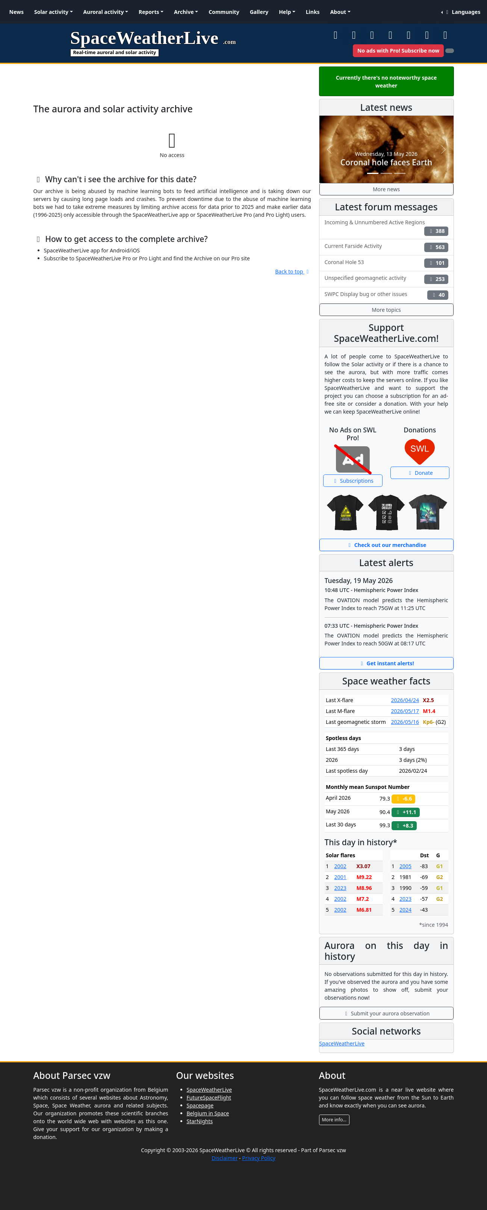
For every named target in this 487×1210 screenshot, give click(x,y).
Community (224, 11)
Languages (462, 11)
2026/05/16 (405, 721)
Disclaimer (224, 1158)
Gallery (259, 11)
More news (386, 189)
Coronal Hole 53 (386, 263)
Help (285, 11)
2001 (340, 877)
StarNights (200, 1121)
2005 (405, 866)
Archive (184, 11)
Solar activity (51, 11)
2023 (340, 887)
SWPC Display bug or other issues (386, 295)
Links (313, 11)
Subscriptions (353, 480)
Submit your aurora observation (386, 1013)
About (338, 11)
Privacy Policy (258, 1158)
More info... (334, 1119)
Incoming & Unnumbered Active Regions (386, 227)
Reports (149, 11)
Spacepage (200, 1105)
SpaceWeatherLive (342, 1043)
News (16, 11)
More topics (386, 309)
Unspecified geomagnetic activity (386, 279)
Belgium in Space (208, 1113)
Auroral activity (103, 11)
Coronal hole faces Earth (386, 162)
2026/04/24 (405, 700)
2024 (405, 909)
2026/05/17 (405, 711)
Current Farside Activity (386, 247)
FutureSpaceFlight (209, 1097)
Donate (420, 472)
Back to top (293, 271)
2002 (340, 866)
